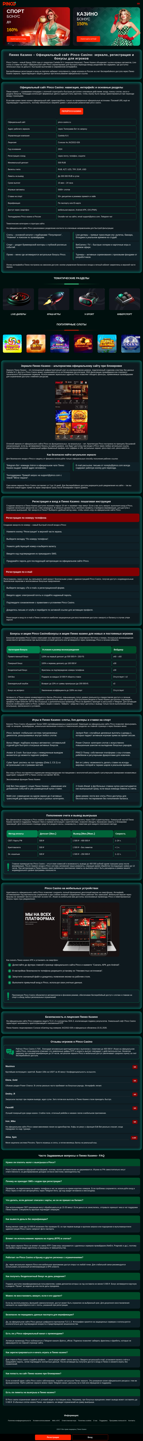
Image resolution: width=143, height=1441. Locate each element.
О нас (95, 1420)
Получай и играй (88, 39)
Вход (90, 1437)
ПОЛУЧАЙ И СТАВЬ (18, 39)
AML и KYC (56, 1420)
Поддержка (103, 1420)
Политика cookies (84, 1420)
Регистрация (53, 1437)
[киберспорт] (124, 302)
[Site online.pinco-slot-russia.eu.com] (9, 4)
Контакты (131, 1420)
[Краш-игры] (53, 302)
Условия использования (41, 1420)
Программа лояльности (117, 1420)
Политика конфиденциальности (19, 1420)
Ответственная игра (69, 1420)
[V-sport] (89, 302)
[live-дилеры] (18, 302)
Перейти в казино (71, 111)
